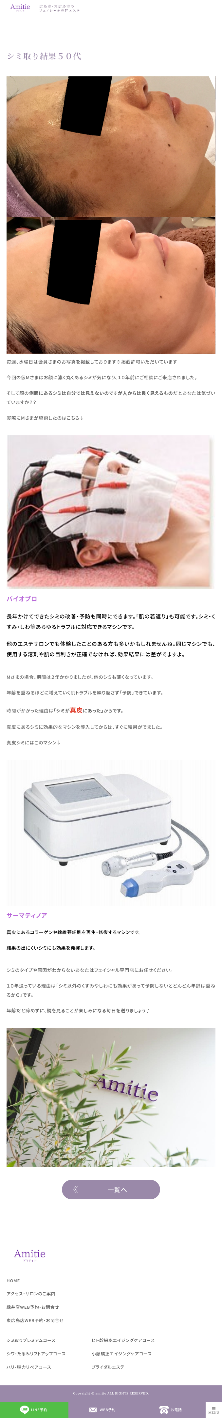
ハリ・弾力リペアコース (29, 1367)
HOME (13, 1280)
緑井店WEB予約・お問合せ (33, 1307)
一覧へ (118, 1189)
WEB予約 (108, 1409)
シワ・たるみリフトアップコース (36, 1353)
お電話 (176, 1409)
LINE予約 (39, 1409)
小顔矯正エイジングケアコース (122, 1353)
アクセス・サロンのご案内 (31, 1293)
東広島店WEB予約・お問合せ (35, 1320)
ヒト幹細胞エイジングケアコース (123, 1340)
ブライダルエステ (108, 1367)
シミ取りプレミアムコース (31, 1340)
